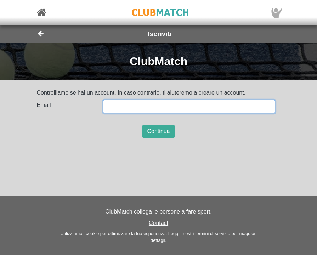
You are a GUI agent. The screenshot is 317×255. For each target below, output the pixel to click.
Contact (158, 223)
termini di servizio (212, 233)
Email (44, 105)
